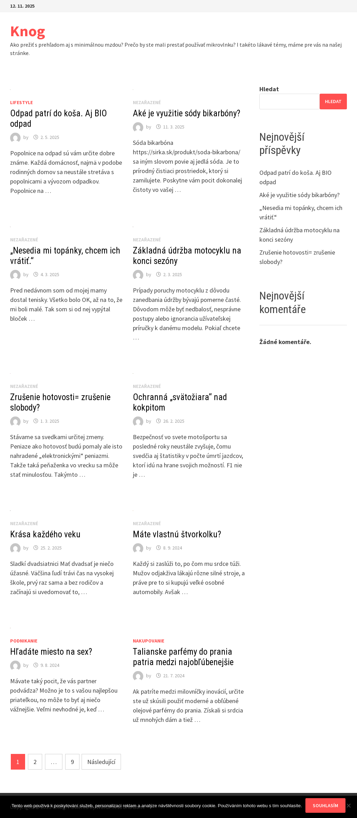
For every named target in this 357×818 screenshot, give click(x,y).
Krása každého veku (45, 534)
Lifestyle (21, 102)
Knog (27, 30)
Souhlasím (325, 805)
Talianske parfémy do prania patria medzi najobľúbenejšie (183, 657)
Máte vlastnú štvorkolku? (177, 534)
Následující (101, 762)
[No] (348, 805)
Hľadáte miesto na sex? (51, 652)
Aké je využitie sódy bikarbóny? (186, 113)
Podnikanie (23, 641)
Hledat (269, 89)
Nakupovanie (148, 641)
